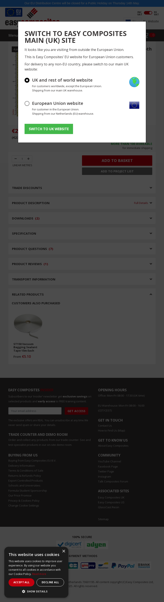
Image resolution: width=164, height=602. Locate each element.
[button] (36, 591)
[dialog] (36, 572)
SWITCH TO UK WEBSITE (49, 129)
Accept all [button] (21, 582)
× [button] (63, 551)
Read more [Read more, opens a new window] (39, 574)
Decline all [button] (50, 582)
